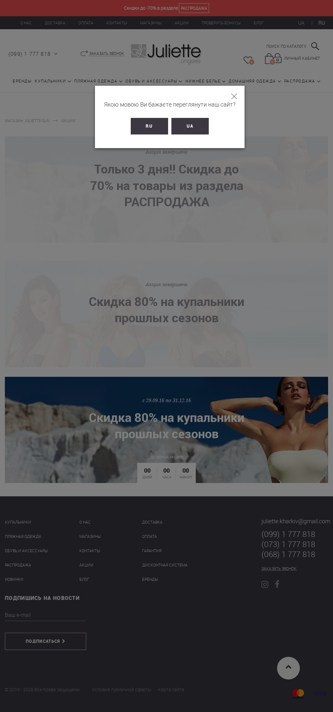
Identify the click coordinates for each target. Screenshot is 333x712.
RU (146, 126)
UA (186, 126)
